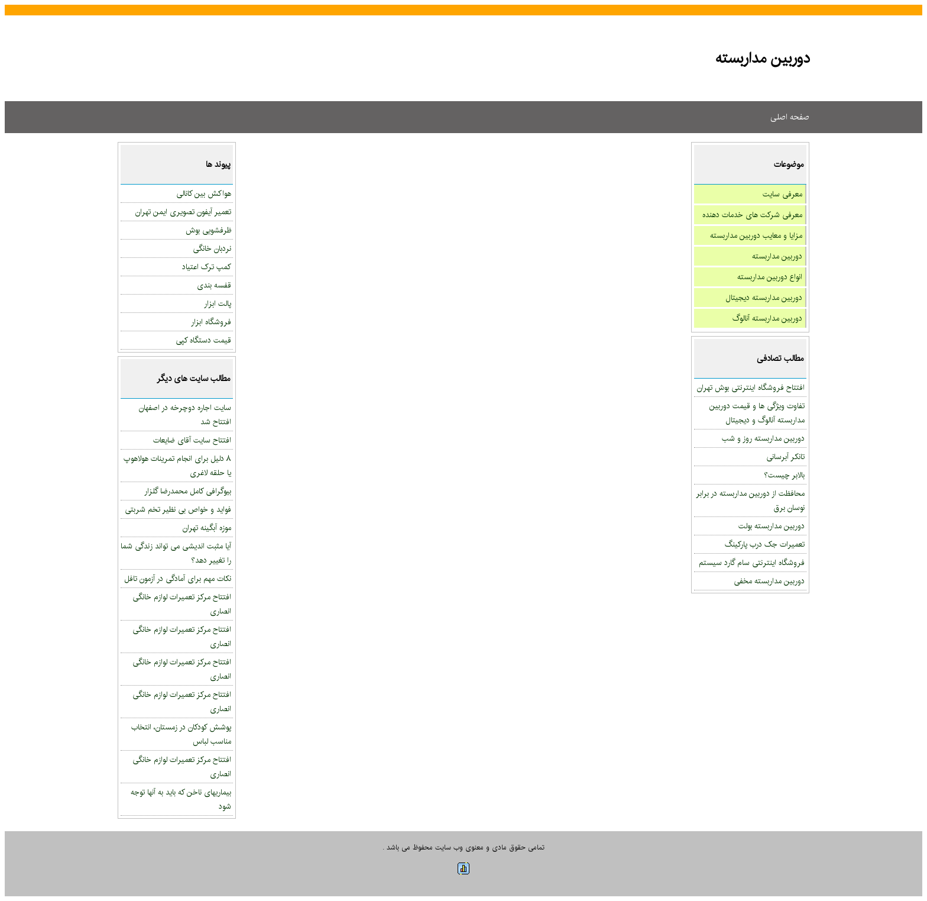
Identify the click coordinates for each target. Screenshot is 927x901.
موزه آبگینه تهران (207, 527)
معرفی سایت (782, 194)
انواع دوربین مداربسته (769, 276)
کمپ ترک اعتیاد (206, 266)
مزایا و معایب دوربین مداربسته (756, 235)
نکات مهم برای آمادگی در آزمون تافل (177, 578)
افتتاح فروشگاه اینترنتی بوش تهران (751, 387)
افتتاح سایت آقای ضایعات (192, 440)
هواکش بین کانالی (203, 193)
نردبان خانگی (212, 248)
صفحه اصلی (789, 117)
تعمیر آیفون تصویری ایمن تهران (183, 211)
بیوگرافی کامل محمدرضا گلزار (187, 491)
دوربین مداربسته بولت (771, 525)
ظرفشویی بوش (208, 230)
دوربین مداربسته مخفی (769, 580)
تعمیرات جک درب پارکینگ (765, 544)
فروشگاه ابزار (211, 321)
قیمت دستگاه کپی (203, 340)
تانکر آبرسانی (785, 456)
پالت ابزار (217, 303)
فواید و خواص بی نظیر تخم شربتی (178, 509)
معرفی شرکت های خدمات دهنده (752, 214)
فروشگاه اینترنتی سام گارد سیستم (752, 562)
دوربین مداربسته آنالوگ (767, 318)
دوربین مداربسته (777, 256)
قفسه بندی (214, 285)
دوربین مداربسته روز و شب (763, 438)
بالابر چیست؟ (784, 475)
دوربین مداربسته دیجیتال (764, 297)
